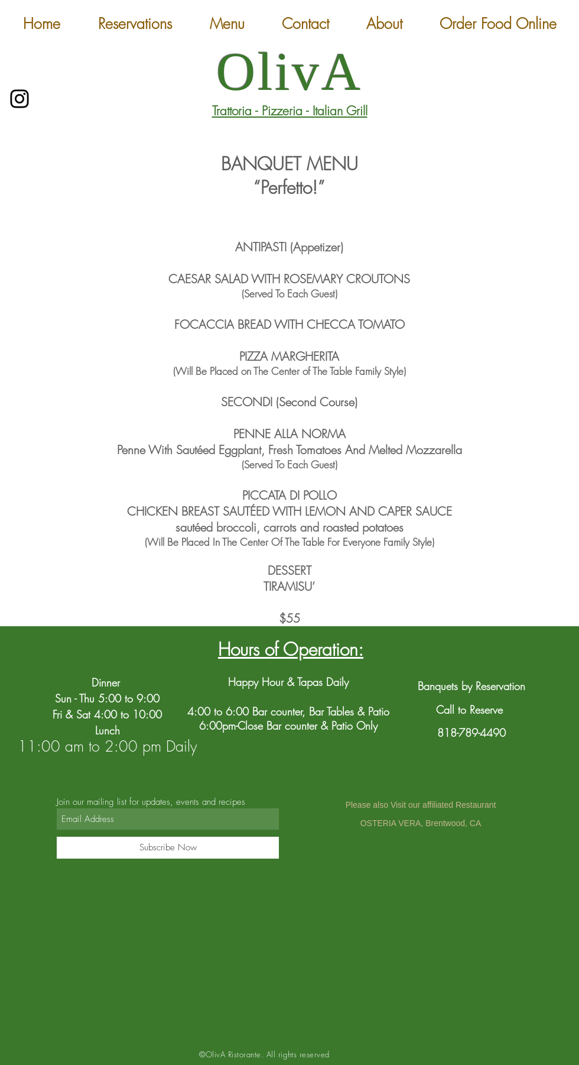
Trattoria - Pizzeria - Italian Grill (289, 111)
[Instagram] (19, 98)
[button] (227, 24)
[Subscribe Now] (168, 848)
